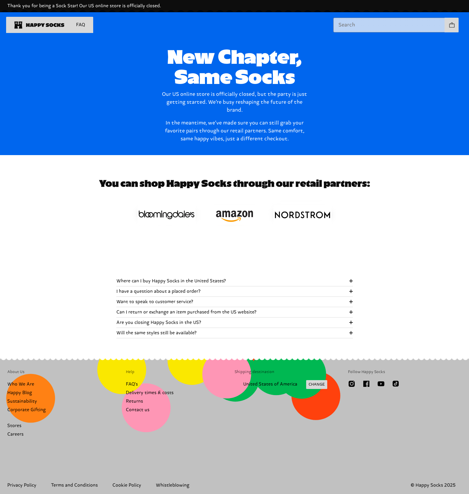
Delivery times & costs (150, 392)
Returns (134, 401)
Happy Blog (19, 392)
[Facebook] (366, 383)
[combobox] (389, 25)
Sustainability (22, 401)
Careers (15, 434)
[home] (39, 25)
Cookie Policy (126, 485)
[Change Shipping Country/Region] (281, 384)
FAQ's (132, 384)
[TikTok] (395, 383)
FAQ (80, 24)
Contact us (137, 409)
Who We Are (20, 384)
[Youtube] (381, 383)
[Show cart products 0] (452, 25)
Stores (14, 425)
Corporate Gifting (26, 409)
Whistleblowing (172, 485)
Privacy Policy (21, 485)
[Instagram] (351, 383)
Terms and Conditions (74, 485)
